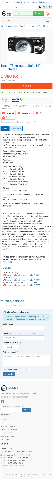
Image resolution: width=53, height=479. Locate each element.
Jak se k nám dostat (7, 436)
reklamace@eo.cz (21, 457)
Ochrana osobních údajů (9, 430)
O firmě (3, 420)
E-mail (22, 333)
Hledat (39, 13)
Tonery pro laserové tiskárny (31, 259)
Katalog (7, 20)
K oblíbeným (25, 113)
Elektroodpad (5, 439)
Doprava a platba (6, 433)
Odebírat (27, 410)
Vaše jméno (8, 324)
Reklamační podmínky (8, 426)
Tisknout (7, 117)
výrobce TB (7, 262)
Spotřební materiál (28, 26)
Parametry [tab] (16, 128)
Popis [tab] (4, 128)
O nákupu (19, 2)
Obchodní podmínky (8, 423)
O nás (6, 2)
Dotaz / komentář (10, 352)
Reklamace (45, 2)
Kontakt (29, 477)
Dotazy (40, 113)
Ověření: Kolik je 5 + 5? (13, 343)
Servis (19, 7)
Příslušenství (11, 26)
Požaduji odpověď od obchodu (16, 369)
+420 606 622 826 (10, 455)
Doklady (32, 2)
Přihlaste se (20, 319)
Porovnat (8, 113)
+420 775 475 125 (24, 455)
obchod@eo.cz (8, 457)
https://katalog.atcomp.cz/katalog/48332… (22, 275)
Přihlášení (45, 6)
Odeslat (9, 374)
